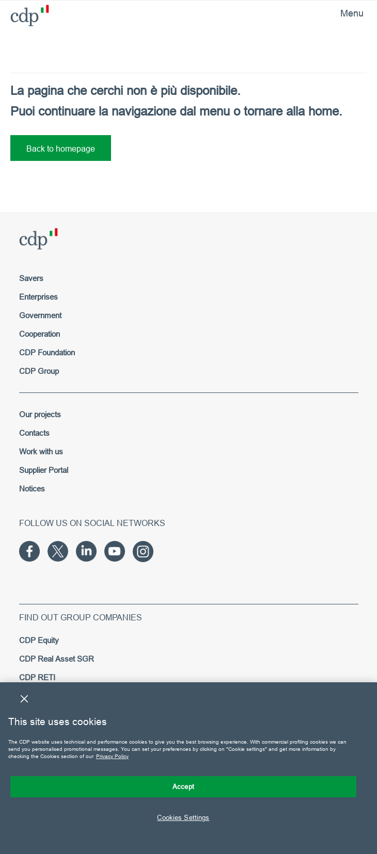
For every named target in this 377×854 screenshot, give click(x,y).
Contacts (34, 433)
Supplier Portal (43, 470)
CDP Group (39, 371)
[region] (188, 768)
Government (40, 315)
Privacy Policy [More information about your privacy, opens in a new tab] (112, 756)
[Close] (24, 698)
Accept (183, 786)
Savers (31, 278)
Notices (32, 488)
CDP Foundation (47, 352)
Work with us (41, 451)
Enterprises (38, 296)
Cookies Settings (183, 817)
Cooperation (39, 334)
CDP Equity (39, 640)
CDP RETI (37, 677)
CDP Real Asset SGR (56, 658)
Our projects (40, 414)
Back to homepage (60, 148)
